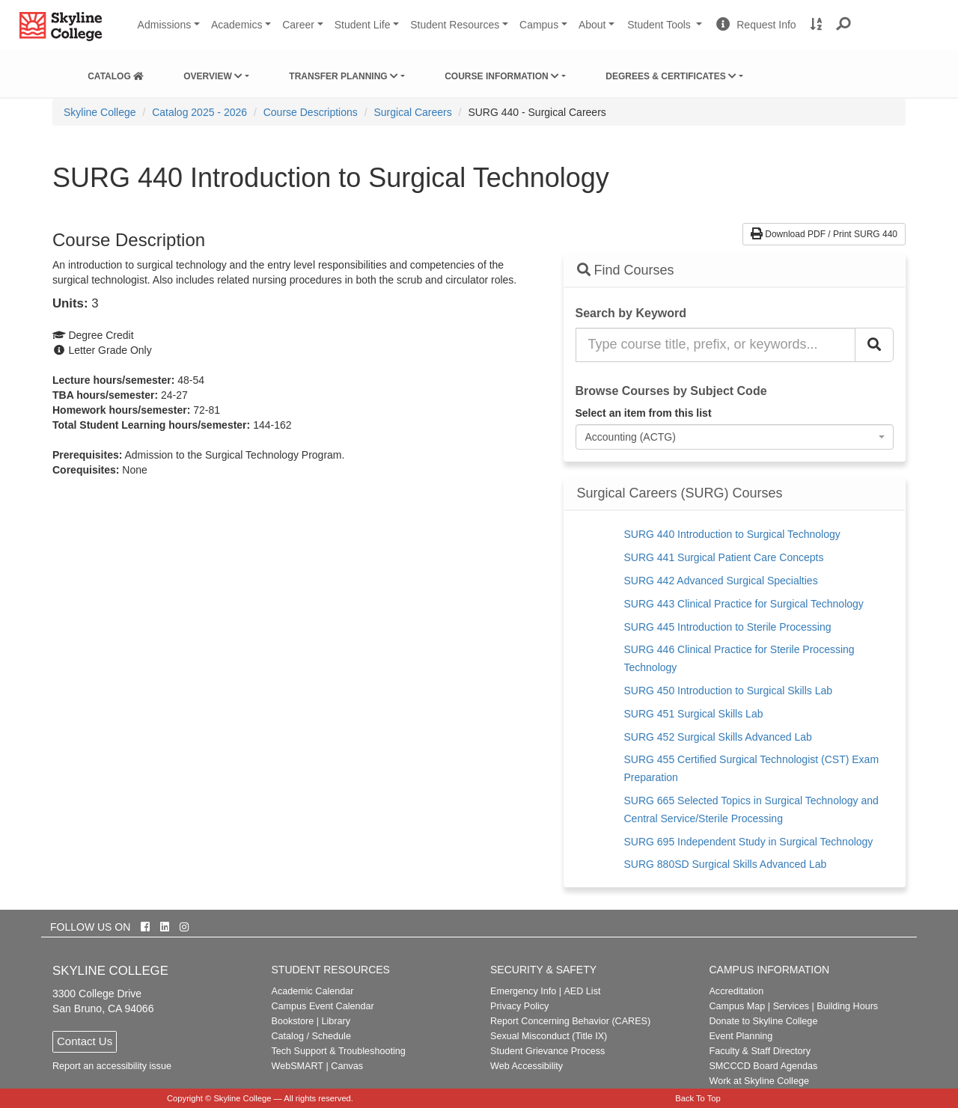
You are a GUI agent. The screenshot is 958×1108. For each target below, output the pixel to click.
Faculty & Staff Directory (760, 1051)
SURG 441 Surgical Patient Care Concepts (724, 557)
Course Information (502, 76)
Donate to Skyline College (763, 1021)
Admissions (165, 25)
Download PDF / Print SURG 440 (824, 234)
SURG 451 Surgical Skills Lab (693, 714)
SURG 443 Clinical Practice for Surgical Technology (744, 604)
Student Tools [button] (666, 30)
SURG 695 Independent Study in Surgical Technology (748, 842)
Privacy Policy (519, 1006)
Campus (538, 25)
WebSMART (298, 1066)
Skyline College (100, 112)
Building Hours (847, 1006)
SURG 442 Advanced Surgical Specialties (721, 581)
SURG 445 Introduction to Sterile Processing (728, 627)
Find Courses (625, 270)
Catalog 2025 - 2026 (199, 112)
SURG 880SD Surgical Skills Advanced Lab (725, 864)
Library (335, 1021)
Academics (236, 25)
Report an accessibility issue (111, 1066)
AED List (582, 991)
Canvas (347, 1066)
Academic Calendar (313, 991)
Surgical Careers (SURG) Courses (680, 493)
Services (791, 1006)
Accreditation (736, 991)
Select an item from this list (644, 413)
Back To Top (698, 1098)
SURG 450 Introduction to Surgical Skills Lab (728, 691)
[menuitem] (115, 73)
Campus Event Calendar (323, 1006)
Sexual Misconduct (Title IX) (548, 1036)
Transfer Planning (343, 76)
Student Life (363, 25)
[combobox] (735, 437)
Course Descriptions (310, 112)
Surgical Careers (412, 112)
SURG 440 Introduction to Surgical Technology (732, 534)
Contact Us (84, 1041)
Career (298, 25)
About (592, 25)
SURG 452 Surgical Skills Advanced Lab (718, 737)
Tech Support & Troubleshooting (339, 1051)
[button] (844, 24)
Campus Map (737, 1006)
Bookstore (293, 1021)
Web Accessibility (526, 1066)
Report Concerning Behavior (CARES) (570, 1021)
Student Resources (454, 25)
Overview (212, 76)
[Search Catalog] (874, 345)
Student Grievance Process (547, 1051)
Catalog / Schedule (311, 1036)
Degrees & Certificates (670, 76)
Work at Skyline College (758, 1081)
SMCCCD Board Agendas (763, 1066)
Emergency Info (523, 991)
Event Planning (740, 1036)
